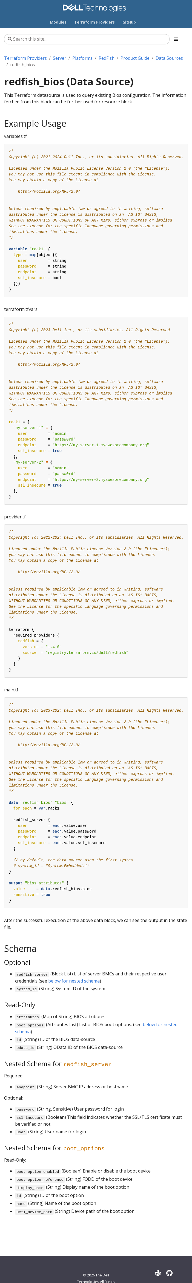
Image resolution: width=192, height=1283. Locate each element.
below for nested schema (74, 981)
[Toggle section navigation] (176, 39)
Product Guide (135, 58)
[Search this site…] (87, 39)
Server (59, 58)
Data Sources (169, 58)
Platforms (82, 58)
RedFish (106, 58)
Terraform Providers (25, 58)
